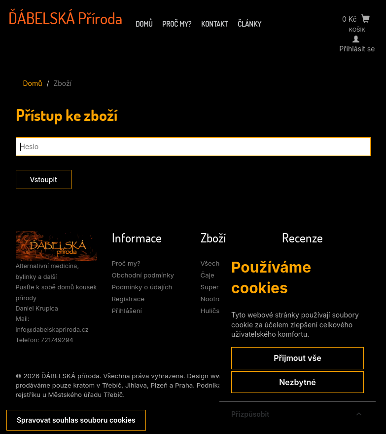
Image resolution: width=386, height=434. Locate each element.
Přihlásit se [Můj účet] (357, 48)
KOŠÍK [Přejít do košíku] (357, 29)
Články (249, 24)
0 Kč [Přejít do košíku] (356, 19)
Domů (144, 24)
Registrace (128, 299)
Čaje (207, 275)
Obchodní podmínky (143, 275)
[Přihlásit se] (357, 39)
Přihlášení (127, 311)
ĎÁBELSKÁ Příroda (65, 18)
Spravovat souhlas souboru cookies (76, 420)
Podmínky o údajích (142, 287)
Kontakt (214, 24)
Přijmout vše (297, 358)
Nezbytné (297, 382)
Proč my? (176, 24)
